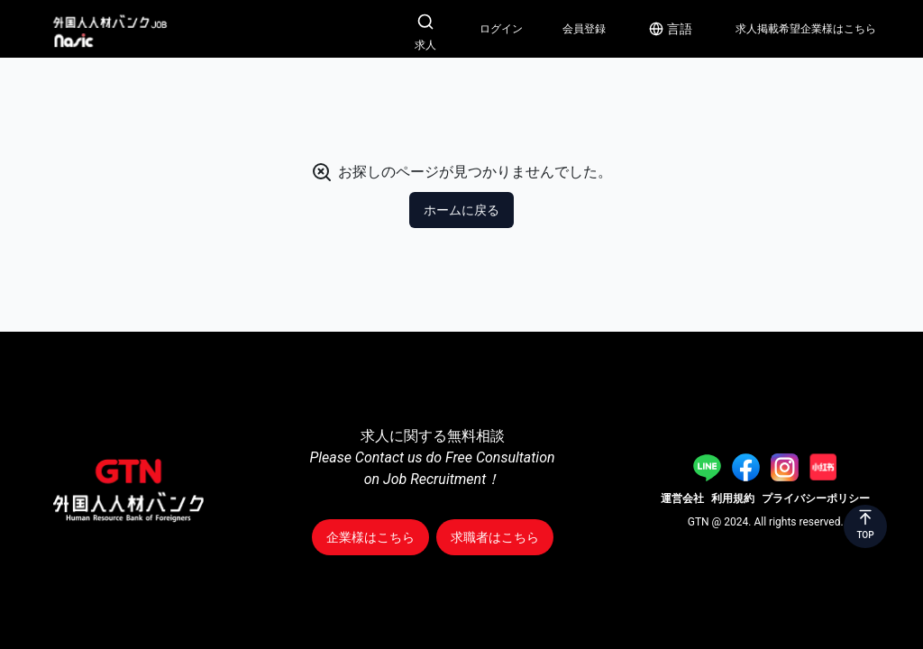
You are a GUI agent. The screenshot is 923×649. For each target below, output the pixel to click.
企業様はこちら (370, 537)
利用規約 (732, 498)
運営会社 (682, 498)
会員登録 (584, 29)
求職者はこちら (495, 537)
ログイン (501, 29)
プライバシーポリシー (816, 498)
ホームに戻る (461, 210)
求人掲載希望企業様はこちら (806, 29)
